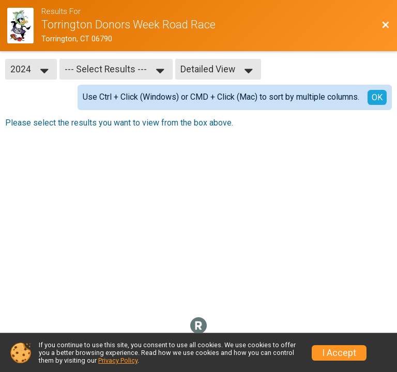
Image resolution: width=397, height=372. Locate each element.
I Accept (339, 353)
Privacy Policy (118, 360)
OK (377, 97)
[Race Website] (24, 25)
